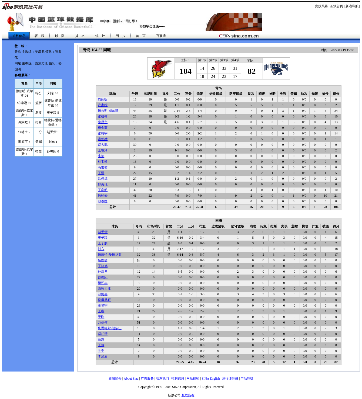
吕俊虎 (103, 179)
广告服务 (147, 378)
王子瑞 (103, 238)
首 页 (141, 36)
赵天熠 (103, 232)
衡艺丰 (103, 283)
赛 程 (39, 36)
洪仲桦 (103, 139)
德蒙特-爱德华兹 (110, 254)
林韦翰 (103, 162)
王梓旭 (103, 266)
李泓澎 (103, 356)
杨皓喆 (103, 260)
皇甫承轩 (104, 300)
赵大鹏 (103, 145)
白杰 (101, 339)
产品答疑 (246, 378)
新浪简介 (115, 378)
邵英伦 (103, 184)
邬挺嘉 (103, 294)
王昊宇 (103, 305)
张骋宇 (103, 133)
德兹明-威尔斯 (108, 111)
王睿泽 (103, 150)
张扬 (101, 156)
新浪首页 (336, 6)
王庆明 (103, 190)
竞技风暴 (321, 6)
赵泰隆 (103, 201)
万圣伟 (103, 322)
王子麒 (103, 243)
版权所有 (188, 395)
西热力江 (104, 288)
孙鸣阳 (103, 277)
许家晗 (103, 105)
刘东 (101, 249)
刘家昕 (103, 99)
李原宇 (103, 122)
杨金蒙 (103, 128)
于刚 (101, 317)
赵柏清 (103, 334)
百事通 (161, 36)
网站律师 (192, 378)
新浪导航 (352, 6)
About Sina (131, 378)
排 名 (80, 36)
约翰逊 (103, 195)
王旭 (101, 345)
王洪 (101, 173)
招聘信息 (177, 378)
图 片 (120, 36)
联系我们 (162, 378)
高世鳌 (103, 167)
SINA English (211, 378)
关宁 (101, 351)
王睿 (101, 311)
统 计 (100, 36)
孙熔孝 (103, 271)
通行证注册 (230, 378)
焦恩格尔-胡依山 (110, 328)
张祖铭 (103, 116)
